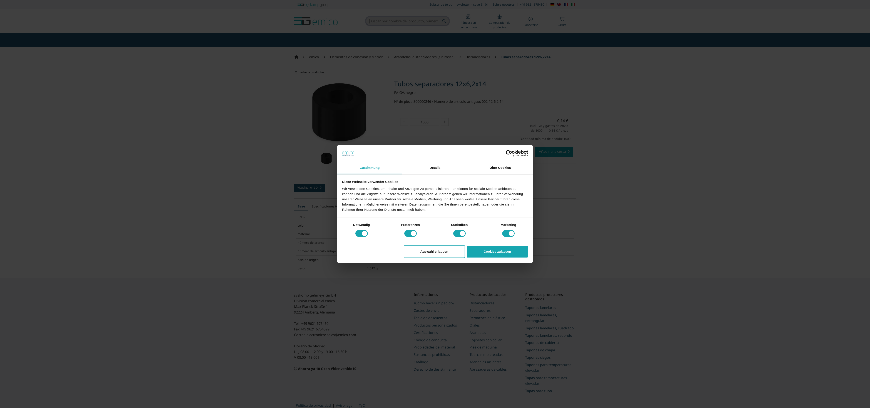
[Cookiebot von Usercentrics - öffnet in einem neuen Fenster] (509, 153)
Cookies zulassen (497, 251)
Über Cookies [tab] (500, 167)
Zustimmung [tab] (370, 167)
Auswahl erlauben (434, 251)
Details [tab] (435, 167)
